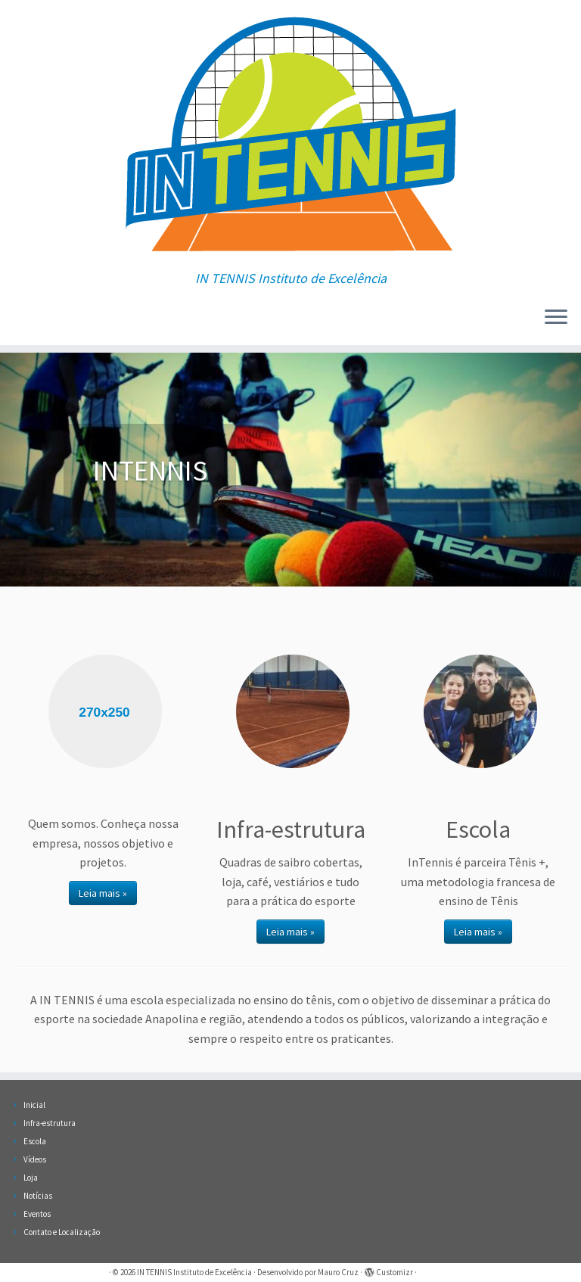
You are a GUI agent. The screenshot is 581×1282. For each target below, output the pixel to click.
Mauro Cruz (338, 1272)
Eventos (37, 1214)
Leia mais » (103, 893)
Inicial (34, 1105)
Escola (34, 1141)
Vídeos (34, 1159)
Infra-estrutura (49, 1123)
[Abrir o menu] (556, 317)
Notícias (37, 1195)
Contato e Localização (61, 1232)
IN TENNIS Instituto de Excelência (194, 1272)
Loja (30, 1177)
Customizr (394, 1272)
